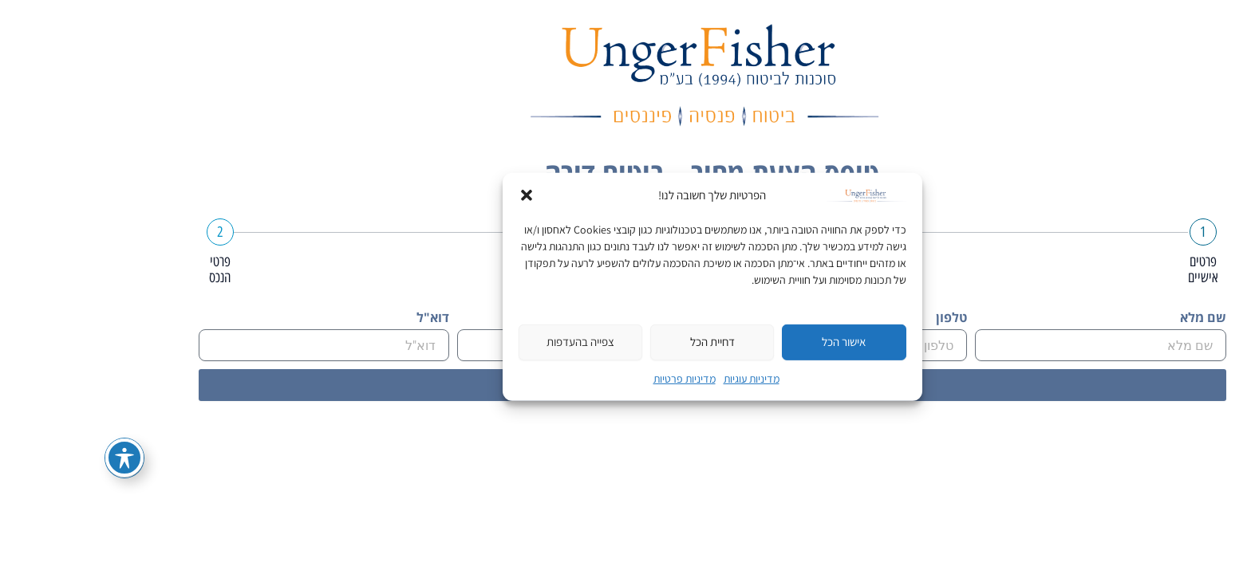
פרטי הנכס (131, 269)
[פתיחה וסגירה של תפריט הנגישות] (36, 457)
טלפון (862, 317)
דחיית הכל (624, 341)
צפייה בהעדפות (492, 341)
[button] (438, 195)
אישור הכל (755, 341)
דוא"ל (344, 317)
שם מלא (1114, 317)
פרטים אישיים (1114, 269)
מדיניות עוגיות (663, 379)
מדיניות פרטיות (596, 379)
